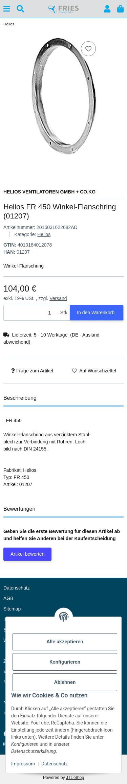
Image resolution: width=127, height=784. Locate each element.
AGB (8, 598)
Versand (58, 298)
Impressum (23, 763)
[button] (107, 9)
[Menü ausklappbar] (6, 9)
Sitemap (12, 609)
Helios (43, 234)
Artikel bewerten (27, 554)
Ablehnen (65, 682)
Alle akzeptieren (64, 642)
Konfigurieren (64, 662)
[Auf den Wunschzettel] (88, 48)
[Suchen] (20, 9)
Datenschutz (54, 763)
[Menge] (31, 312)
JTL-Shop (75, 777)
